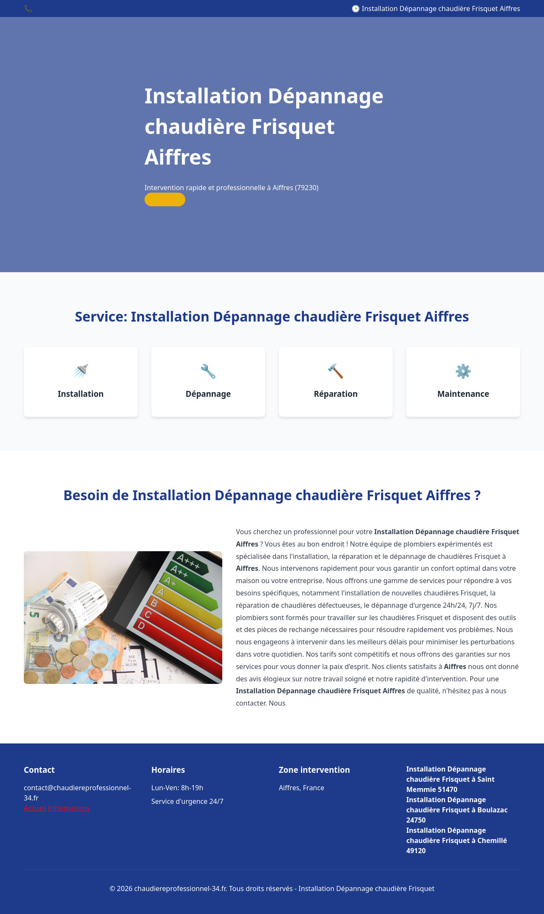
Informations (69, 808)
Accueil (35, 808)
